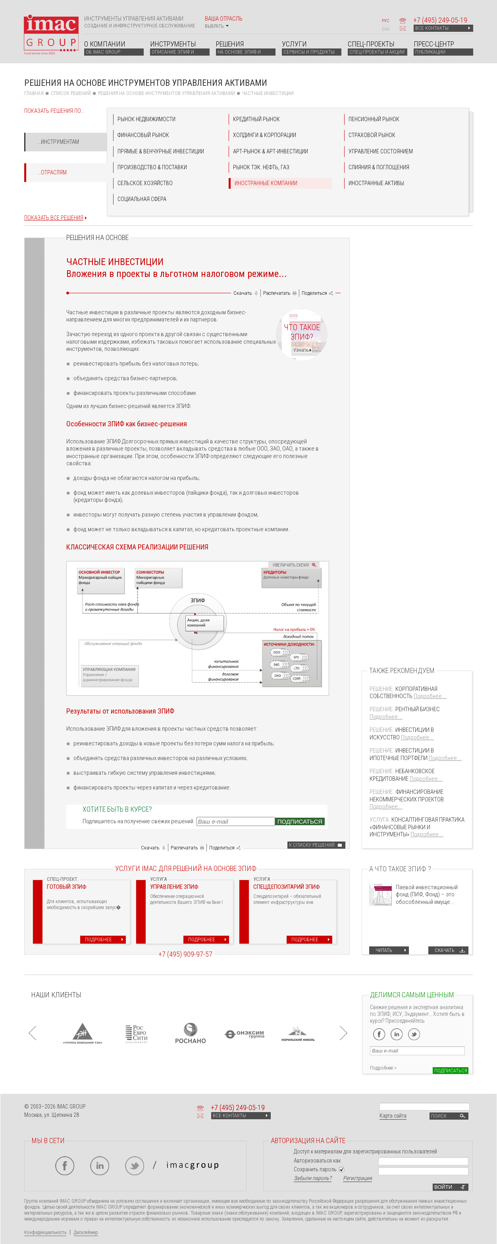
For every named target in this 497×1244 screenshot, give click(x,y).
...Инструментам (58, 142)
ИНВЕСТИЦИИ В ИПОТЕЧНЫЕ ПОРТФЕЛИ (402, 754)
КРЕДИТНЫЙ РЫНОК (256, 119)
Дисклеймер (86, 1232)
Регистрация (357, 1178)
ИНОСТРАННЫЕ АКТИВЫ (376, 183)
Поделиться (314, 293)
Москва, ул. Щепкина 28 (51, 1115)
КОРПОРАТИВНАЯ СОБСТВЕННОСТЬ (403, 692)
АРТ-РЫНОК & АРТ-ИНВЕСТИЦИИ (270, 151)
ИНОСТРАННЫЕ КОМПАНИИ (266, 183)
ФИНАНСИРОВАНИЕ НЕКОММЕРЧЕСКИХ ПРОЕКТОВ (407, 795)
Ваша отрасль (224, 22)
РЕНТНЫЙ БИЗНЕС (405, 709)
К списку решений (312, 845)
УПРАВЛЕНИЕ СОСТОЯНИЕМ (381, 151)
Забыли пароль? (312, 1178)
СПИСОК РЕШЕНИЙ (71, 93)
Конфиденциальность (45, 1232)
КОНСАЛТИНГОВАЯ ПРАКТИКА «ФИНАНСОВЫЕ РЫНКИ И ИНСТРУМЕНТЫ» (417, 827)
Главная (34, 93)
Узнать (301, 350)
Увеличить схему (291, 565)
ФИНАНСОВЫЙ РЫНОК (143, 135)
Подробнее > (383, 1068)
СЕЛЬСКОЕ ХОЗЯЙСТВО (145, 183)
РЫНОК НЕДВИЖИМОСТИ (146, 119)
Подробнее (98, 939)
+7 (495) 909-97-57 (185, 954)
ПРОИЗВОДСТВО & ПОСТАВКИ (152, 167)
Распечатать (277, 293)
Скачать (242, 293)
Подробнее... (430, 696)
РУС (385, 20)
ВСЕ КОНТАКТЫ (442, 28)
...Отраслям (52, 172)
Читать (384, 950)
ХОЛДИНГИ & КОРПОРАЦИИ (264, 135)
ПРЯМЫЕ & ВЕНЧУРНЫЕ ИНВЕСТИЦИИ (161, 151)
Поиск (449, 1116)
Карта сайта (392, 1115)
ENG (386, 29)
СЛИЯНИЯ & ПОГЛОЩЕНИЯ (379, 167)
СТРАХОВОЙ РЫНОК (372, 135)
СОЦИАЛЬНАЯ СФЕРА (142, 199)
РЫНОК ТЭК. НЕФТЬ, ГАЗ (261, 167)
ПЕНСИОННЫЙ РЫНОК (374, 119)
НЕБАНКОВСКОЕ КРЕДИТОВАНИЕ (402, 775)
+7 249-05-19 (440, 20)
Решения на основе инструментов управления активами (166, 93)
